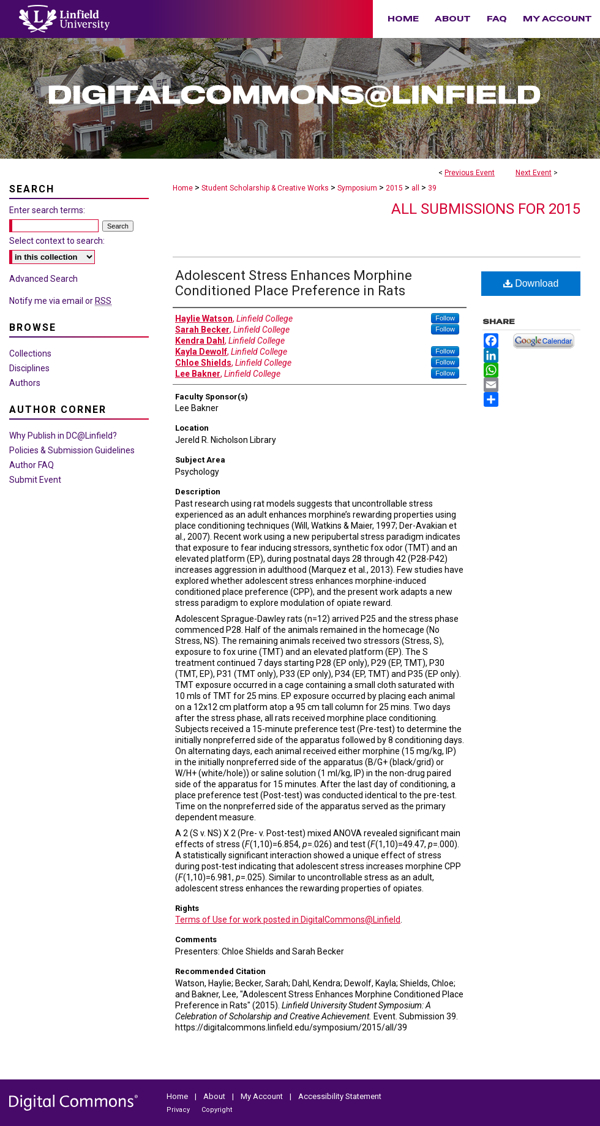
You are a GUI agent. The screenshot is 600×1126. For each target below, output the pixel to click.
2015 (395, 188)
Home (183, 188)
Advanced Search (43, 279)
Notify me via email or (60, 301)
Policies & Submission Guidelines (72, 450)
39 (432, 188)
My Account (263, 1096)
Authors (24, 383)
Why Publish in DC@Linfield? (63, 435)
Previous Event (469, 172)
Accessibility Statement (339, 1096)
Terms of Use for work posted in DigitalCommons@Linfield (287, 919)
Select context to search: (57, 241)
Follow (445, 318)
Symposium (358, 188)
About (215, 1096)
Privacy (179, 1110)
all (416, 188)
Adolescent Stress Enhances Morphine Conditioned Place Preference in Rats (293, 283)
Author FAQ (31, 465)
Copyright (216, 1110)
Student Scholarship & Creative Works (266, 188)
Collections (30, 353)
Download (531, 283)
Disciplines (29, 368)
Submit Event (35, 480)
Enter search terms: (47, 210)
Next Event (534, 172)
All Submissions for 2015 (485, 208)
